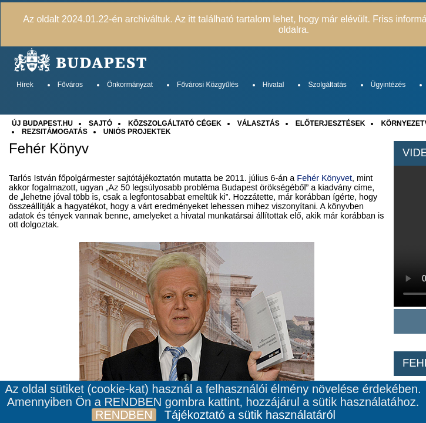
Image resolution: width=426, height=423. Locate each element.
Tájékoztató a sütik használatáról (250, 414)
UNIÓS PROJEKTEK (137, 131)
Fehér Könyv (49, 148)
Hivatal (273, 84)
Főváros (70, 84)
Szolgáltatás (327, 84)
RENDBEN (124, 414)
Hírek (24, 84)
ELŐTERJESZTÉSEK (330, 123)
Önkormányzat (130, 84)
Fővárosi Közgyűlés (208, 84)
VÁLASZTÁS (258, 123)
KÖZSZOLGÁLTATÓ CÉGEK (175, 123)
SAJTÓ (100, 123)
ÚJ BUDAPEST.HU (42, 123)
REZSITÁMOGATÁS (55, 131)
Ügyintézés (388, 84)
